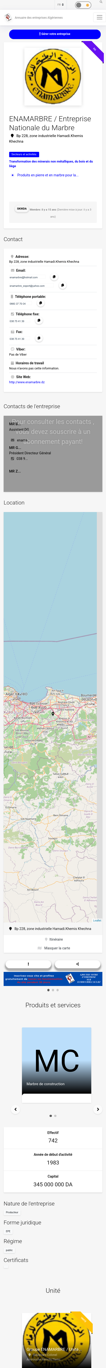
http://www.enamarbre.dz (27, 382)
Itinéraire (54, 939)
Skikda (22, 208)
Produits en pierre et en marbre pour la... (48, 175)
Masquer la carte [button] (54, 948)
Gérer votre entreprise (54, 34)
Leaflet (97, 920)
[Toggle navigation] (99, 17)
